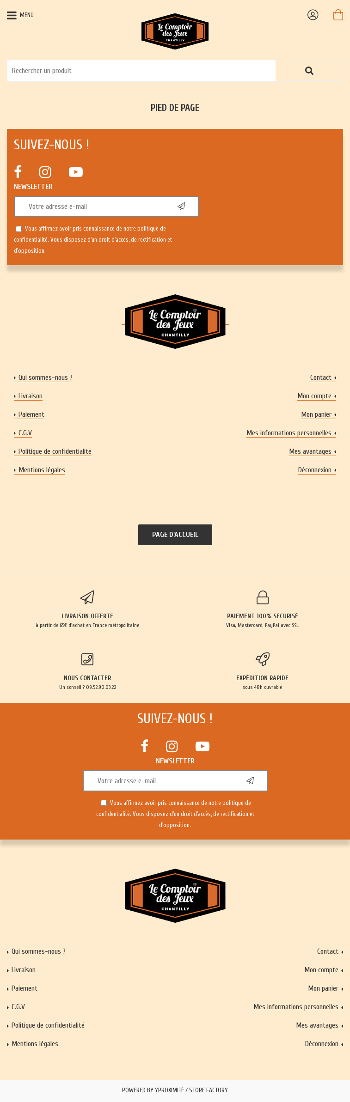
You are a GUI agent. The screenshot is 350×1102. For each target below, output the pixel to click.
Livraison (30, 396)
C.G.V (25, 433)
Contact (321, 377)
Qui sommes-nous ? (45, 377)
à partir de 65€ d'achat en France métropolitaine (88, 609)
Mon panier (316, 414)
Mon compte (314, 396)
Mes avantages (310, 451)
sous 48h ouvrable (263, 671)
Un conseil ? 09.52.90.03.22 (88, 671)
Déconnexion (315, 470)
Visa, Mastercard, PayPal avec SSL (263, 609)
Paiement (31, 414)
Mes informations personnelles (289, 433)
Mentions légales (41, 470)
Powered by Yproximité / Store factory (175, 1090)
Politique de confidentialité (55, 451)
